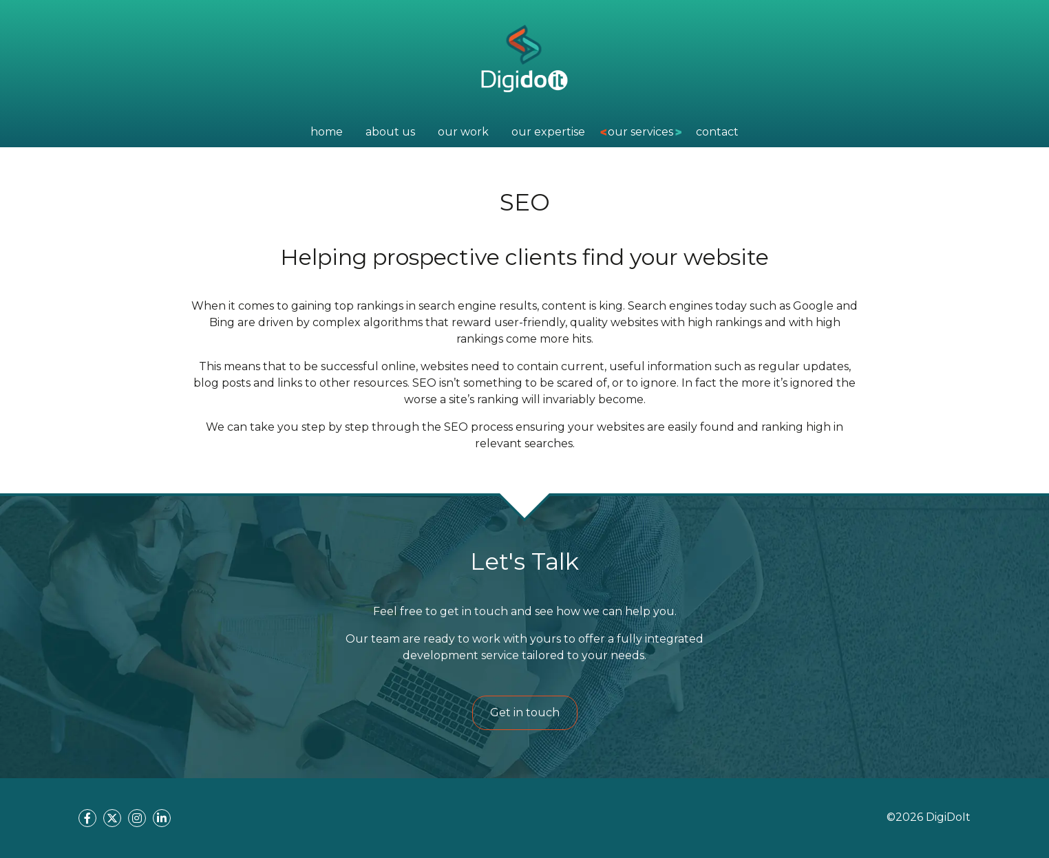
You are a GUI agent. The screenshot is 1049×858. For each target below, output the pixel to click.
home (326, 131)
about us (390, 131)
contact (717, 131)
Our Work (463, 131)
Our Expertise (548, 131)
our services (640, 131)
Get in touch (525, 712)
